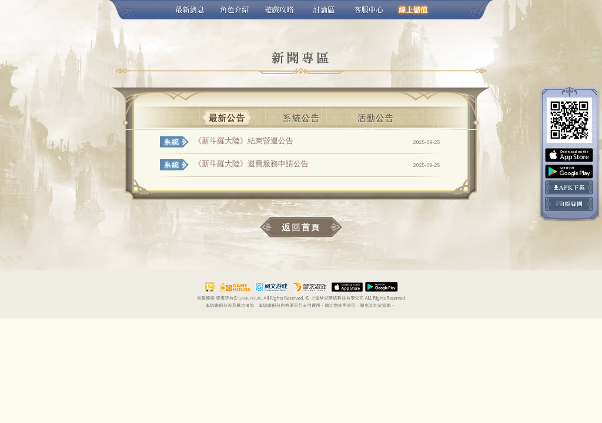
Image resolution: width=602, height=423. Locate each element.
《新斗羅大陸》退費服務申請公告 (251, 163)
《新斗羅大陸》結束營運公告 (243, 140)
